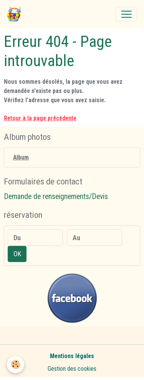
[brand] (16, 14)
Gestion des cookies (72, 368)
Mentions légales (72, 356)
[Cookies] (15, 364)
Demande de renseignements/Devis (56, 196)
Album (21, 157)
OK (17, 254)
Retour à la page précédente (40, 118)
